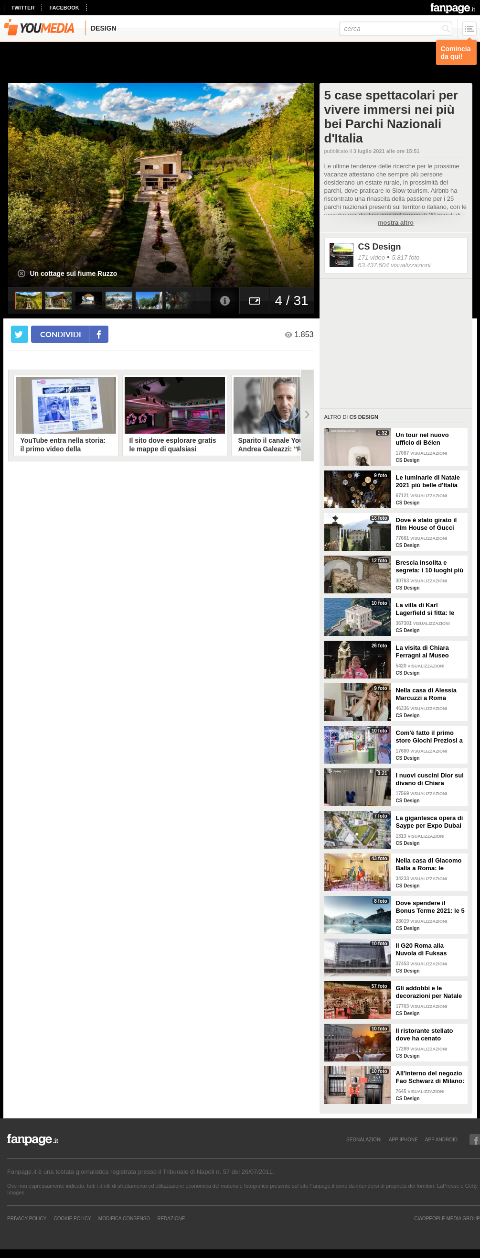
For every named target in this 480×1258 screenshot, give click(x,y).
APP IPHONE (403, 1139)
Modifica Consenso (124, 1218)
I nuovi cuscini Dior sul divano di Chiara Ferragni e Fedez (430, 779)
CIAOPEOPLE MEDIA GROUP (447, 1218)
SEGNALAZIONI (364, 1139)
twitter (23, 8)
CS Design (379, 247)
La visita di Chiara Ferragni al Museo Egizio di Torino (422, 651)
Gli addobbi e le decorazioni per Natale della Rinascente (429, 992)
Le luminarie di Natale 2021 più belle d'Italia (428, 481)
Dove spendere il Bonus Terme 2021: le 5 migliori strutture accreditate (430, 907)
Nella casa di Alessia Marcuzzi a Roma (426, 694)
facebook (64, 8)
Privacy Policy (26, 1218)
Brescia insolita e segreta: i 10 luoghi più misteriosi (430, 566)
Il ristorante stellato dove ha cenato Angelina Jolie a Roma (429, 1034)
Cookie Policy (72, 1218)
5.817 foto (405, 257)
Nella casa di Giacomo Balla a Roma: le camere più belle (429, 864)
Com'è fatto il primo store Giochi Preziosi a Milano (429, 736)
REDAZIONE (171, 1218)
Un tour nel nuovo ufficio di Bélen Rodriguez (422, 439)
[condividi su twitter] (19, 334)
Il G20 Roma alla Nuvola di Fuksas (421, 949)
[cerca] (395, 29)
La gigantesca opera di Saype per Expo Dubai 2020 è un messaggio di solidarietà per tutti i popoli (429, 822)
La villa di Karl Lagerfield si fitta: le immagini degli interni (428, 609)
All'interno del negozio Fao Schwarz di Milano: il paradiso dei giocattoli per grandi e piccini (430, 1077)
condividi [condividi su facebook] (60, 334)
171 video (371, 257)
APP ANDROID (441, 1139)
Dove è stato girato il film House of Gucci (426, 523)
